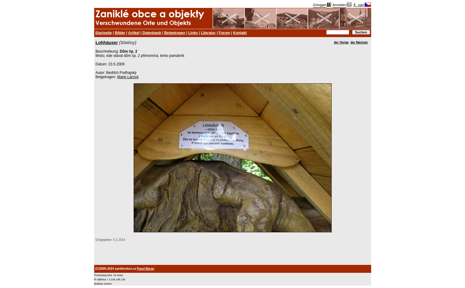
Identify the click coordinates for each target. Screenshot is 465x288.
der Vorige (341, 42)
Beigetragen (174, 33)
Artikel (133, 33)
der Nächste (359, 42)
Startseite (103, 33)
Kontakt (240, 33)
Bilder (120, 33)
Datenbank (151, 33)
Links (193, 33)
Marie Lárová (127, 77)
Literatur (208, 33)
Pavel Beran (145, 268)
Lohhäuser (107, 42)
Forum (224, 33)
